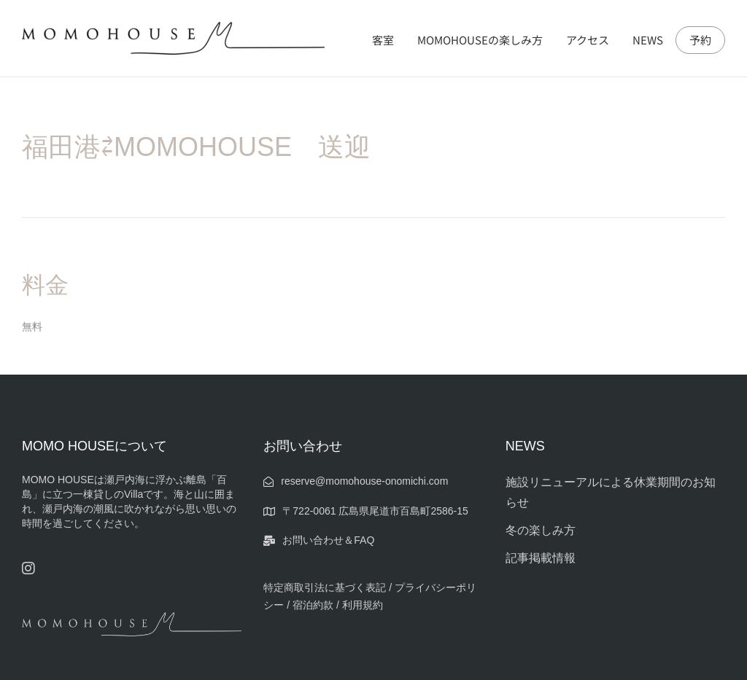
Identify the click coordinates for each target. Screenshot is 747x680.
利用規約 (362, 605)
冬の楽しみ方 (541, 530)
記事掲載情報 (541, 558)
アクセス (587, 39)
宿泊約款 (313, 605)
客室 (383, 39)
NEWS (647, 39)
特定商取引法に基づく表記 (324, 587)
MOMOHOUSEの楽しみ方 (480, 39)
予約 (700, 40)
